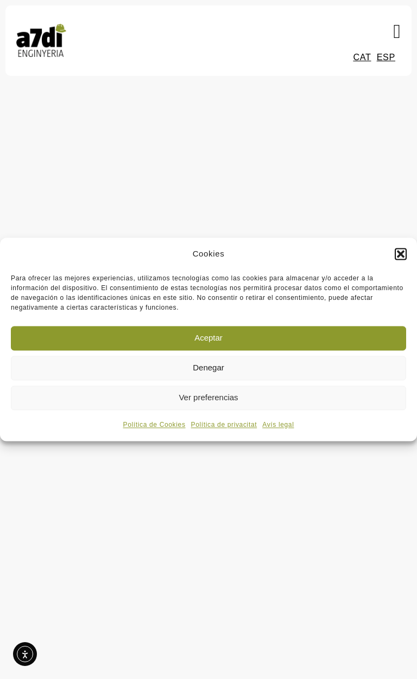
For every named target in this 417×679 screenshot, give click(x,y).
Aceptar (208, 338)
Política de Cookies (154, 424)
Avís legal (278, 424)
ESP (386, 57)
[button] (400, 254)
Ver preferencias (208, 397)
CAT (362, 57)
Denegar (208, 368)
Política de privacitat (224, 424)
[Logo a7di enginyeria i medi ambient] (41, 28)
